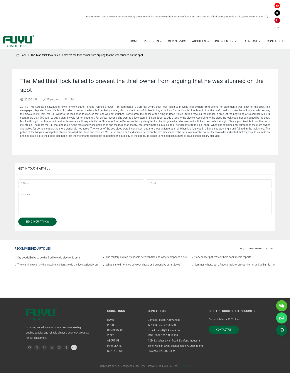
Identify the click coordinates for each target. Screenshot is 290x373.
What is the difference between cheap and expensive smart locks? (143, 264)
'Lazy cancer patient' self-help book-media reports (222, 257)
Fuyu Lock (20, 55)
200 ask (270, 248)
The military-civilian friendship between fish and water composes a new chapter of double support (146, 257)
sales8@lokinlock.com (169, 330)
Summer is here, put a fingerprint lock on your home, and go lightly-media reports (234, 264)
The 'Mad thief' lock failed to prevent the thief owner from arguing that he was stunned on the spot (87, 55)
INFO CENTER (255, 248)
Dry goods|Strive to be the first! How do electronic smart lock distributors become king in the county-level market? (49, 257)
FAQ (242, 248)
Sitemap (185, 365)
